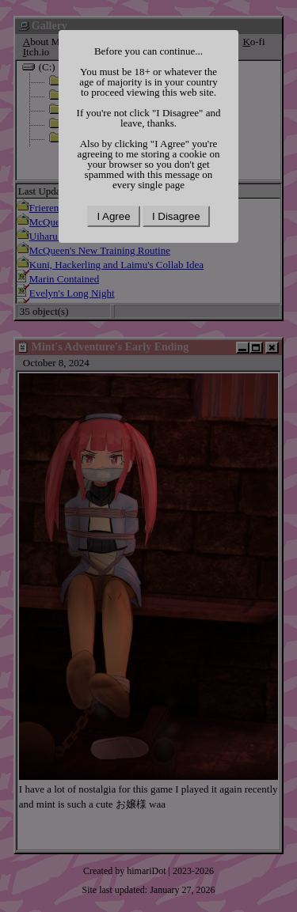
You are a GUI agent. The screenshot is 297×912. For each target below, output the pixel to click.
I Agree (113, 216)
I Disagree (176, 216)
